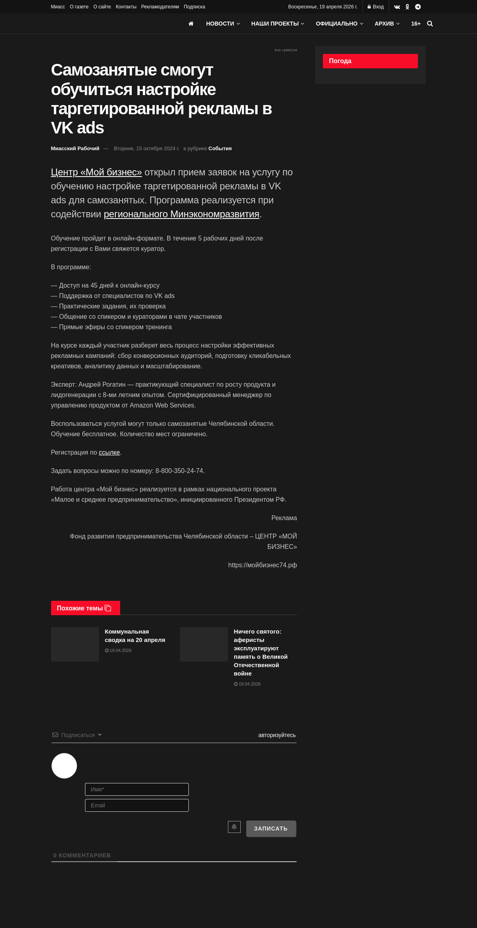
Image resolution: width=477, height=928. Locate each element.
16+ (416, 23)
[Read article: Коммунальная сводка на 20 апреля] (75, 644)
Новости (220, 23)
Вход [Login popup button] (376, 7)
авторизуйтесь (276, 735)
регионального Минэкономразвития (181, 214)
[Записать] (271, 829)
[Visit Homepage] (111, 24)
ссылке (109, 452)
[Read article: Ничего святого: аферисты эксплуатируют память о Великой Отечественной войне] (204, 644)
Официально (336, 23)
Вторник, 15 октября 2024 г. (146, 148)
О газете (79, 7)
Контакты (126, 7)
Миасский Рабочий (75, 148)
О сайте (102, 7)
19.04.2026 (118, 650)
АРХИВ (384, 23)
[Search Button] (430, 24)
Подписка (194, 7)
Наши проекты (275, 23)
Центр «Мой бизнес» (96, 172)
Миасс (58, 7)
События (220, 148)
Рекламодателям (160, 7)
